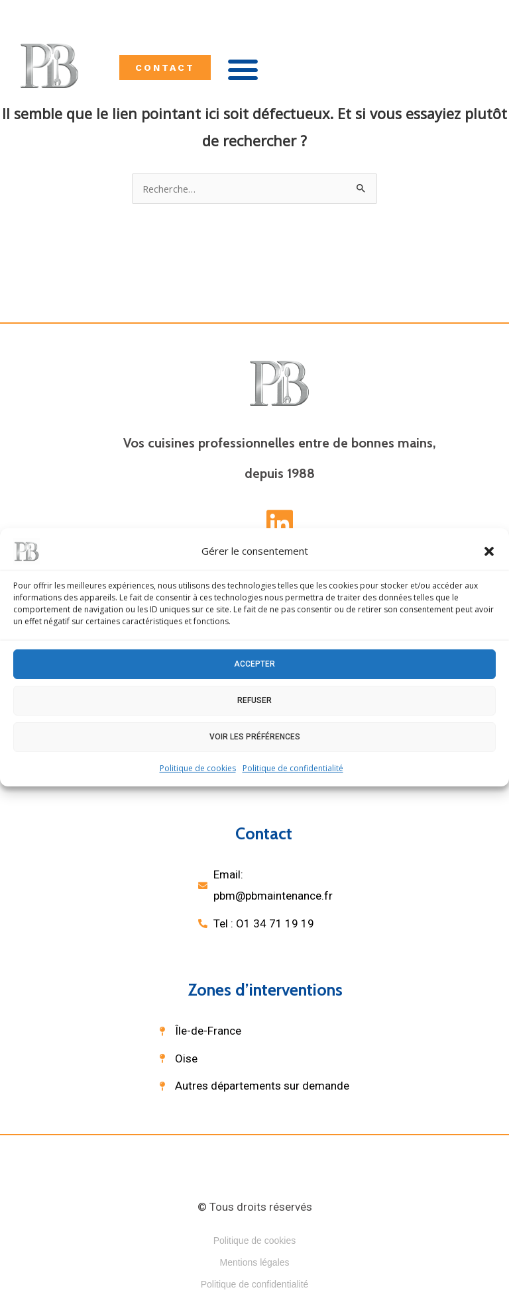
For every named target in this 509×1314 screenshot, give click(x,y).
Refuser (254, 700)
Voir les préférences (254, 736)
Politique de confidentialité (293, 767)
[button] (489, 550)
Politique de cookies (198, 767)
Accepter (254, 664)
